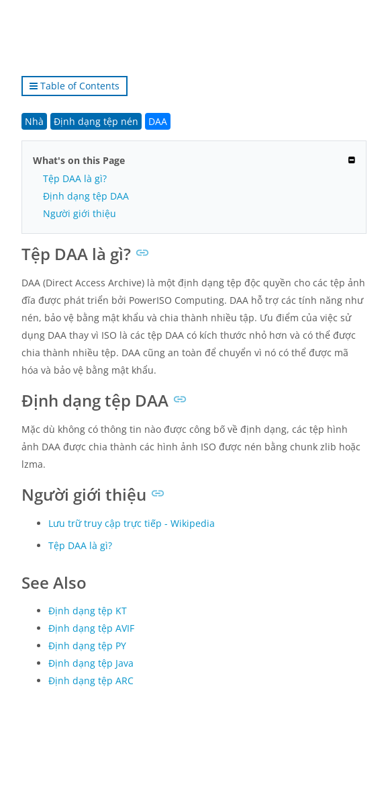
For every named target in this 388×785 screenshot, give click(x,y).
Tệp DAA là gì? (75, 178)
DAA (157, 121)
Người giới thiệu (79, 213)
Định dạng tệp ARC (91, 680)
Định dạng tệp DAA (86, 196)
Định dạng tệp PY (87, 645)
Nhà (34, 121)
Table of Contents (74, 85)
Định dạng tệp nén (96, 121)
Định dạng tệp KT (87, 610)
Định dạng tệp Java (91, 663)
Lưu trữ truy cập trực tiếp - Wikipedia (131, 523)
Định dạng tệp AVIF (91, 628)
